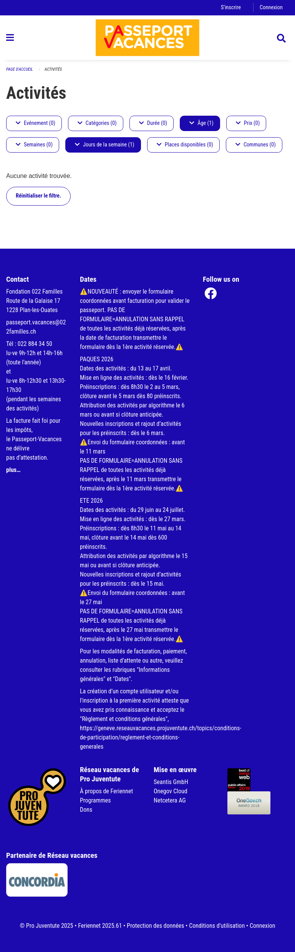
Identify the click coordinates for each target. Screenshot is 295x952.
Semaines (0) (34, 144)
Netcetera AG (170, 800)
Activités (53, 69)
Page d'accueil (19, 69)
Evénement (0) (35, 123)
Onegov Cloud (170, 791)
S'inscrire (231, 7)
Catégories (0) (97, 123)
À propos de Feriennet (106, 791)
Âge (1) (201, 123)
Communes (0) (255, 144)
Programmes (95, 800)
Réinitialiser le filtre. (38, 196)
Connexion (271, 7)
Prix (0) (248, 123)
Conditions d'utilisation (217, 925)
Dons (86, 809)
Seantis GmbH (171, 782)
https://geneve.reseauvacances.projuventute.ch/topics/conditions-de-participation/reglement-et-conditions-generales (160, 737)
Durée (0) (153, 123)
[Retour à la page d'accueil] (147, 37)
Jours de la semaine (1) (104, 144)
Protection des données (155, 925)
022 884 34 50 (35, 343)
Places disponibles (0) (185, 144)
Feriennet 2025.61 (100, 925)
